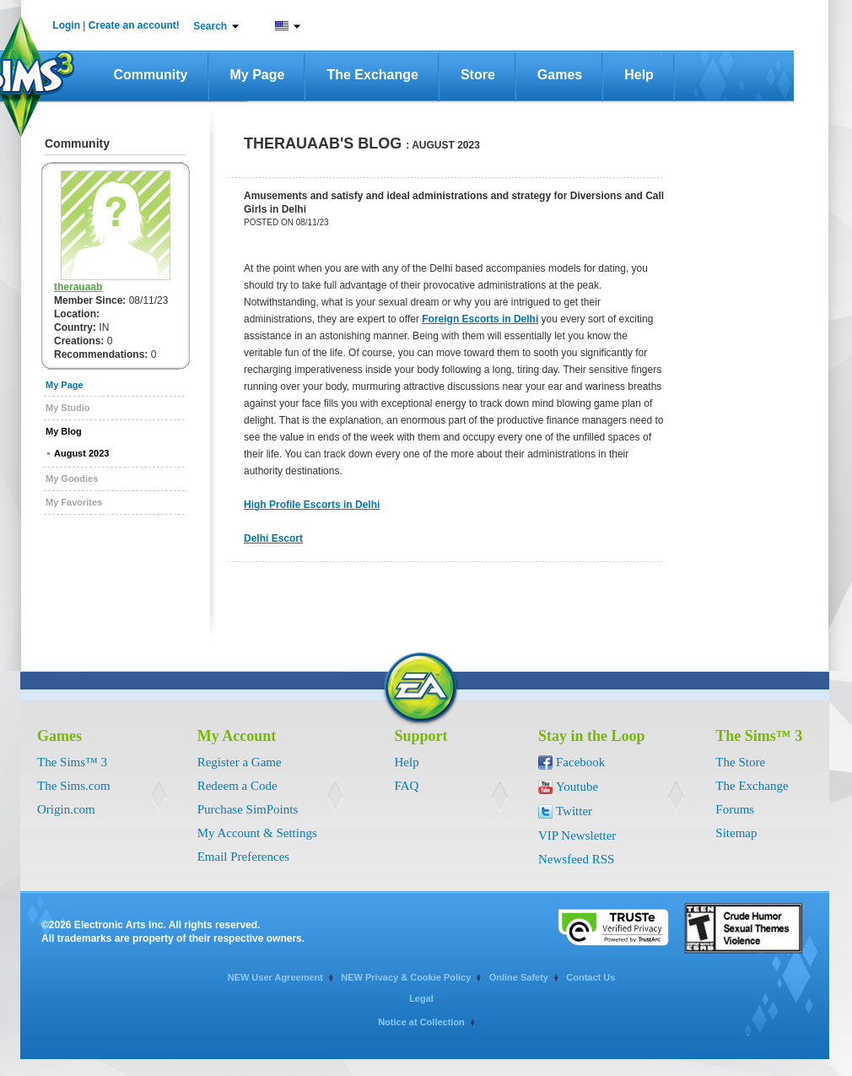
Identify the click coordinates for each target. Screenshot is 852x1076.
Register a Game (239, 762)
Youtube (577, 786)
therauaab (78, 287)
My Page (257, 75)
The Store (740, 762)
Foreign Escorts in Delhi (480, 319)
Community (151, 75)
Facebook (580, 762)
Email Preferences (243, 856)
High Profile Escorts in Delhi (312, 505)
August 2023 (81, 453)
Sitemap (736, 833)
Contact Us (590, 977)
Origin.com (66, 809)
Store (478, 75)
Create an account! (134, 25)
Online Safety (518, 977)
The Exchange (372, 75)
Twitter (574, 811)
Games (559, 75)
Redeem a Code (237, 785)
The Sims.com (74, 785)
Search (210, 26)
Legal (421, 998)
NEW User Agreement (275, 977)
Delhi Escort (273, 538)
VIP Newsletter (577, 835)
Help (639, 75)
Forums (734, 809)
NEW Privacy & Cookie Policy (406, 977)
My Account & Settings (257, 833)
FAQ (407, 785)
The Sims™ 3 (72, 762)
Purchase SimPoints (248, 809)
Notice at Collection (421, 1022)
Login (66, 25)
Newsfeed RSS (576, 859)
